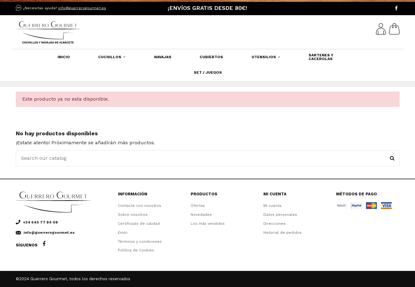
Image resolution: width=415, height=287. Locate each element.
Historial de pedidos (282, 232)
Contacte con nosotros (139, 205)
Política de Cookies (136, 250)
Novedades (201, 214)
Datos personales (280, 214)
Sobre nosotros (133, 214)
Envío (123, 232)
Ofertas (198, 205)
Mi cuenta (272, 205)
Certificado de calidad (139, 223)
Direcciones (274, 223)
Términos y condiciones (140, 241)
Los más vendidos (208, 223)
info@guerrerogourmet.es (82, 8)
